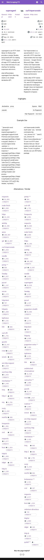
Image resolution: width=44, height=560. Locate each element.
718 (28, 512)
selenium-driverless (31, 509)
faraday (4, 274)
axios (4, 232)
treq (3, 390)
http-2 (4, 396)
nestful (4, 417)
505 (11, 418)
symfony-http (7, 372)
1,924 (10, 448)
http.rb (4, 469)
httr (3, 327)
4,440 (6, 384)
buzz (4, 447)
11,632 (7, 411)
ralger (4, 462)
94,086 (29, 312)
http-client (10, 16)
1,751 (6, 336)
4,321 (29, 482)
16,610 (6, 29)
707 (5, 303)
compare (5, 202)
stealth (17, 16)
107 (11, 433)
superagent (11, 10)
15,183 (7, 217)
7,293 (29, 347)
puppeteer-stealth (30, 309)
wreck (4, 357)
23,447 (7, 345)
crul (3, 432)
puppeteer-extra (30, 344)
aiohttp (4, 223)
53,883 (7, 200)
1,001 (6, 426)
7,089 (29, 383)
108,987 (7, 235)
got (3, 241)
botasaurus (28, 479)
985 (11, 327)
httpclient (5, 300)
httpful (4, 454)
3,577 (6, 441)
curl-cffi (5, 333)
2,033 (6, 375)
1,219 (6, 366)
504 (5, 268)
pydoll (26, 542)
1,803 (6, 456)
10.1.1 (6, 40)
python (27, 14)
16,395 (7, 226)
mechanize (6, 381)
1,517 (10, 351)
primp (4, 265)
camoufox (28, 380)
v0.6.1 (32, 32)
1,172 (6, 294)
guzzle (4, 342)
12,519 (29, 374)
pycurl (4, 283)
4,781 (10, 402)
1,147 (6, 285)
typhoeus (5, 318)
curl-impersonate (33, 10)
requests (5, 197)
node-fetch (6, 205)
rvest (4, 351)
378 (11, 357)
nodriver (27, 404)
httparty (5, 309)
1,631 (6, 259)
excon (4, 291)
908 (11, 396)
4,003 (29, 407)
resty (4, 408)
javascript (4, 16)
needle (4, 256)
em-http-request (8, 363)
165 (11, 463)
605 (11, 390)
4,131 (6, 321)
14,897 (10, 241)
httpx (4, 214)
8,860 (6, 208)
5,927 (6, 277)
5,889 (6, 312)
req (3, 402)
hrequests (5, 423)
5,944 (40, 29)
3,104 (6, 472)
